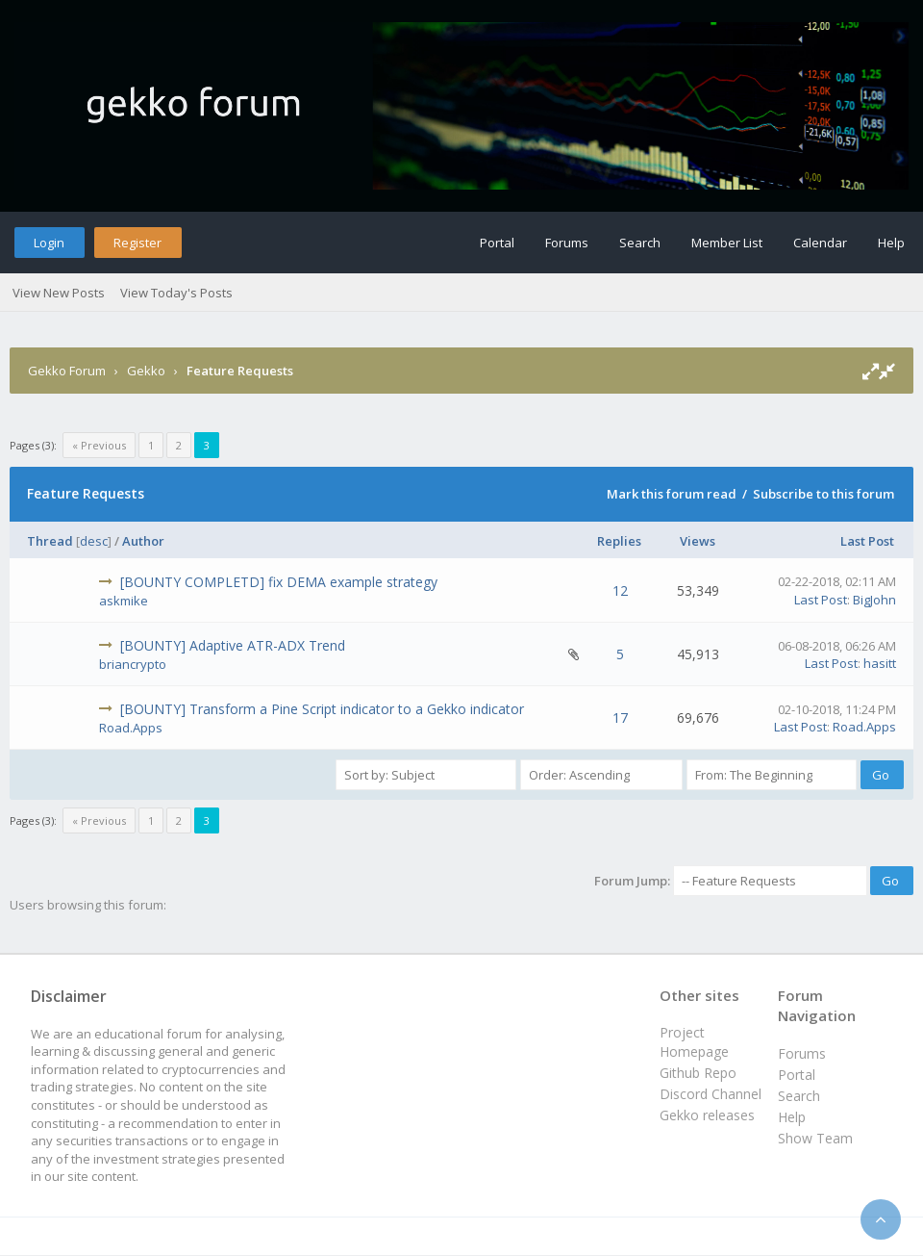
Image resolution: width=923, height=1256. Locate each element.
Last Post (867, 541)
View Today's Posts (176, 292)
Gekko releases (707, 1115)
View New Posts (58, 292)
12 (620, 590)
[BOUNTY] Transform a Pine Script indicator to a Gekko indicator (322, 709)
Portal (497, 242)
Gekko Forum (67, 370)
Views (697, 541)
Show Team (815, 1138)
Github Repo (698, 1073)
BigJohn (874, 599)
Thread (50, 541)
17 (620, 717)
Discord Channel (710, 1094)
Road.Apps (130, 727)
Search (640, 242)
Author (143, 541)
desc (94, 541)
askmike (123, 600)
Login (49, 242)
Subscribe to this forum (823, 493)
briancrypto (132, 664)
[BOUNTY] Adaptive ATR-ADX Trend (232, 645)
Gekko (146, 370)
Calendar (820, 242)
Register (137, 242)
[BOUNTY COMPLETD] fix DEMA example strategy (278, 582)
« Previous (99, 445)
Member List (726, 242)
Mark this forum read (671, 493)
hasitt (879, 663)
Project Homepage (694, 1042)
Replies (619, 541)
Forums (566, 242)
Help (891, 242)
